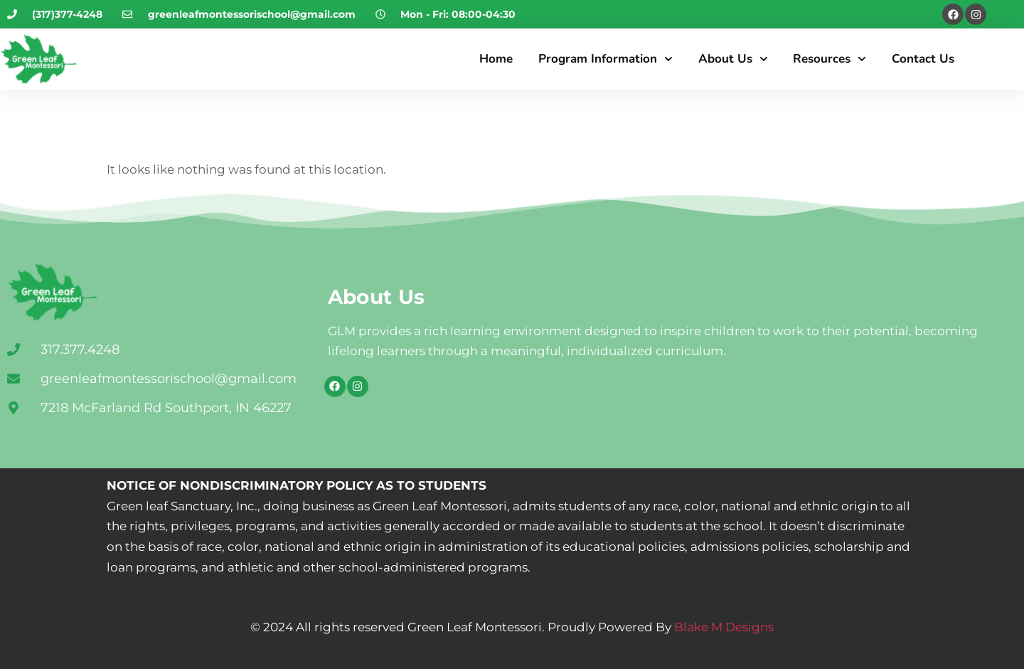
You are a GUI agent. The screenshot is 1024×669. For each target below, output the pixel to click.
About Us (733, 59)
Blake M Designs (722, 627)
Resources (829, 59)
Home (496, 59)
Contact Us (923, 59)
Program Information (605, 59)
